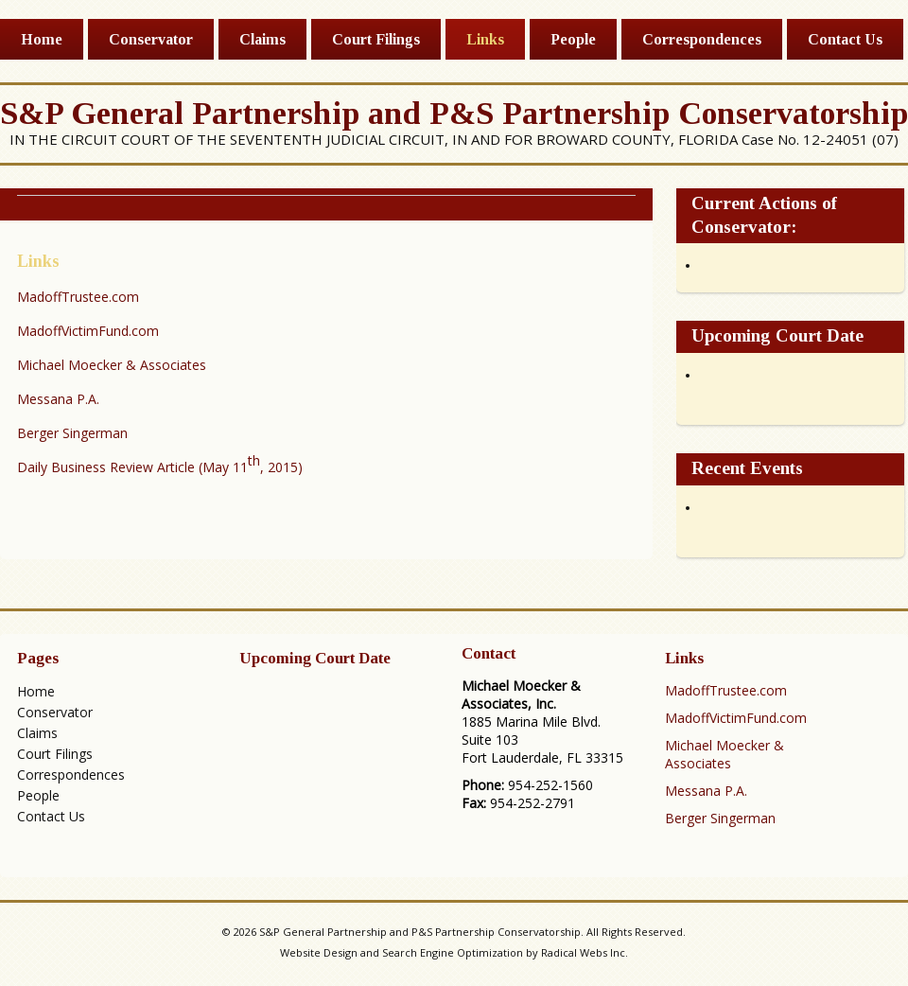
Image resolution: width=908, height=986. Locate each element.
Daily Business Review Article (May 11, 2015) (160, 463)
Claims (262, 39)
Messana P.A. (58, 399)
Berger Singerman (72, 433)
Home (41, 39)
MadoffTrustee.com (78, 297)
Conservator (151, 39)
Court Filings (376, 39)
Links (485, 39)
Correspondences (701, 39)
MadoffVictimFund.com (88, 331)
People (573, 39)
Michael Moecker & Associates (111, 365)
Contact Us (845, 39)
